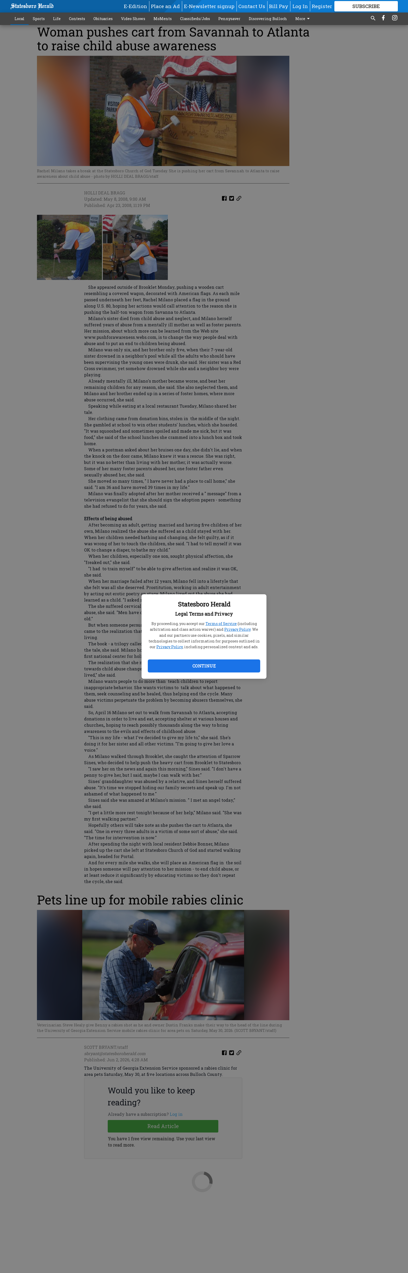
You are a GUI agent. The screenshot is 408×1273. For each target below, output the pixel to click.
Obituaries (103, 18)
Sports (39, 18)
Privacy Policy (237, 629)
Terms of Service (221, 623)
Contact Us (251, 6)
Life (57, 18)
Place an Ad (165, 6)
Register (322, 6)
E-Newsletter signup (209, 6)
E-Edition (135, 6)
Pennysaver (229, 18)
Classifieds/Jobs (195, 18)
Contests (77, 18)
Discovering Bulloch (268, 18)
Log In (300, 6)
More (303, 18)
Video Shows (133, 18)
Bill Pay (278, 6)
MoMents (163, 18)
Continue (204, 666)
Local (19, 18)
